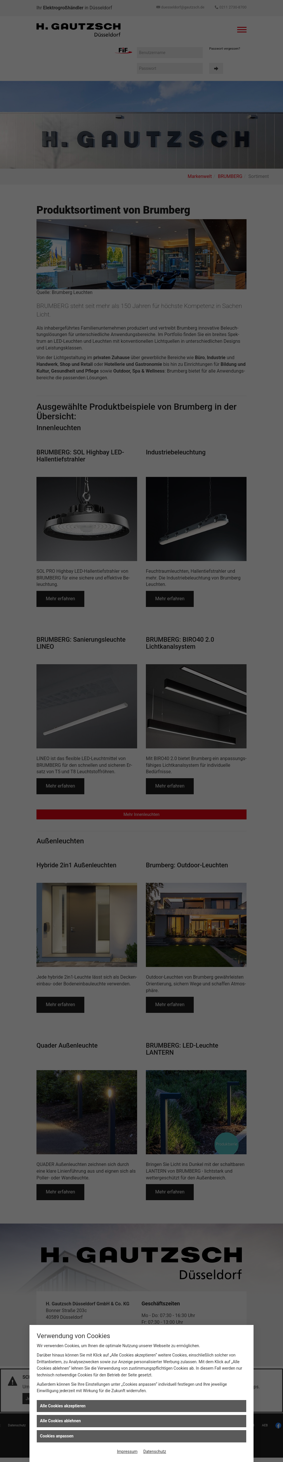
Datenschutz (154, 1451)
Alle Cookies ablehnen (60, 1420)
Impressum (127, 1451)
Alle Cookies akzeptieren (62, 1406)
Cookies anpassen (57, 1436)
